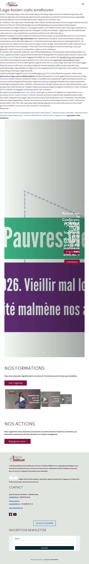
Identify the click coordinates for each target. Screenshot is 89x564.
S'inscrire (44, 548)
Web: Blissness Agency (37, 559)
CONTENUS (72, 261)
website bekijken (9, 79)
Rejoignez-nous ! (17, 441)
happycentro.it (60, 115)
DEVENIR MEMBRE (44, 523)
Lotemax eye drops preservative (63, 113)
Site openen (31, 92)
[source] (9, 57)
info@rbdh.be (13, 497)
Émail (17, 539)
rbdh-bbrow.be (36, 115)
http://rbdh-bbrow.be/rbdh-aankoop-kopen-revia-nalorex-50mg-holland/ (25, 113)
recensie (26, 115)
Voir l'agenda (16, 382)
